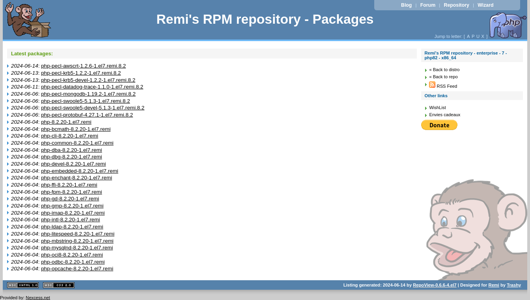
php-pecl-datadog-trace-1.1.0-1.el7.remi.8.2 (92, 87)
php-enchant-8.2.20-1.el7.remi (76, 178)
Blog (406, 5)
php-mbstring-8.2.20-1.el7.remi (77, 241)
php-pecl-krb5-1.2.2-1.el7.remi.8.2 (81, 73)
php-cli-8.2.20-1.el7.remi (69, 136)
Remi (494, 285)
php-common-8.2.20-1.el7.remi (77, 143)
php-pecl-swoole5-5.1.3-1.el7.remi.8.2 (85, 101)
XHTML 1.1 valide (23, 285)
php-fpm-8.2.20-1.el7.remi (71, 192)
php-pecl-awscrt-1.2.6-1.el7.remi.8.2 (83, 66)
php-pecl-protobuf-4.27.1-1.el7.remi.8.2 (87, 115)
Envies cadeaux (444, 114)
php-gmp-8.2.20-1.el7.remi (72, 206)
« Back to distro (444, 69)
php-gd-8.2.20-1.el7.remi (70, 199)
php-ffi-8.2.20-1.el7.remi (69, 185)
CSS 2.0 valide (59, 285)
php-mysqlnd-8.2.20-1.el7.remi (77, 248)
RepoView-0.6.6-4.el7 (434, 285)
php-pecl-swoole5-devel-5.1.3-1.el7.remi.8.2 (92, 108)
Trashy (514, 285)
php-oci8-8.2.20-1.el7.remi (72, 255)
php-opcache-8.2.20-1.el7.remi (77, 269)
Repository (456, 5)
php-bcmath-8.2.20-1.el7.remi (75, 129)
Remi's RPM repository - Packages (264, 19)
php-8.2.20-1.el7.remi (66, 122)
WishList (437, 107)
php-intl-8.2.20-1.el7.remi (70, 220)
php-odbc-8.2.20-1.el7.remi (73, 262)
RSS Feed (443, 86)
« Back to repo (443, 76)
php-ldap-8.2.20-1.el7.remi (72, 227)
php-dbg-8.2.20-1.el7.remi (71, 157)
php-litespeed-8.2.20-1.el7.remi (77, 234)
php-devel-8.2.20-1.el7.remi (73, 164)
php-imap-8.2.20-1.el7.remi (73, 213)
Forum (427, 5)
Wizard (485, 5)
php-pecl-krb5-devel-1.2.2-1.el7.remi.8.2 (88, 80)
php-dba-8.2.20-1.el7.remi (71, 150)
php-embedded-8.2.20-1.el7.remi (79, 171)
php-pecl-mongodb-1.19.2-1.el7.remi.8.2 (88, 94)
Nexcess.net (38, 297)
